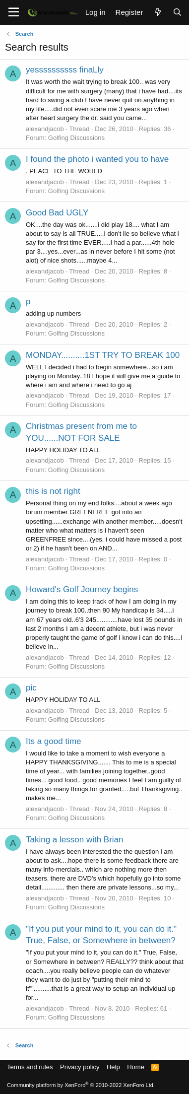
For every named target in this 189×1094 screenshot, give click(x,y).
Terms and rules (30, 1067)
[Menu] (13, 12)
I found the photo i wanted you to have (97, 159)
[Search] (177, 12)
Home (135, 1067)
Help (113, 1067)
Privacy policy (79, 1067)
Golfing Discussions (76, 137)
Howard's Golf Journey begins (82, 589)
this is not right (53, 491)
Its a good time (53, 741)
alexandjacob (45, 129)
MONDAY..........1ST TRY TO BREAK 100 (103, 355)
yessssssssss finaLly (65, 69)
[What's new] (157, 12)
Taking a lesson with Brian (75, 839)
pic (31, 687)
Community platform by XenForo (81, 1085)
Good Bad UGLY (57, 212)
